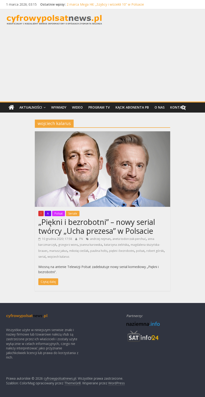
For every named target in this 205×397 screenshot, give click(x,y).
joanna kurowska (91, 245)
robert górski (155, 251)
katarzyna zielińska (116, 245)
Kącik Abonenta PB (132, 107)
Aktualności (30, 107)
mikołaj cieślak (78, 251)
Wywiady (58, 107)
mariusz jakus (58, 251)
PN (81, 239)
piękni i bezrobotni (121, 251)
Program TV (99, 107)
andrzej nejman (100, 239)
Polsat (58, 214)
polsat (140, 251)
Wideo (77, 107)
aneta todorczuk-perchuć (129, 239)
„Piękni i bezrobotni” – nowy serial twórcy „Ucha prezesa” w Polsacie (96, 226)
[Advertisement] (102, 66)
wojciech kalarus (58, 257)
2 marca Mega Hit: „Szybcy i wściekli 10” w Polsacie (105, 4)
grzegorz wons (68, 245)
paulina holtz (98, 251)
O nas (160, 107)
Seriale (72, 214)
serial (42, 257)
